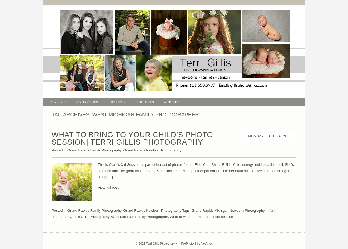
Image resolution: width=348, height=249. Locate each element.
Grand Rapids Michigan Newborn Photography (228, 210)
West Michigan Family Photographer (139, 217)
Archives (145, 102)
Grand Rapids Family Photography (94, 150)
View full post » (110, 187)
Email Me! (57, 102)
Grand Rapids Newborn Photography (152, 150)
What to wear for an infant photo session (201, 217)
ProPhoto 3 (188, 243)
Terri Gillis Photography (91, 217)
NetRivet (206, 243)
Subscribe (117, 102)
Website (171, 102)
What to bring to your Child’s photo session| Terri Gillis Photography (132, 138)
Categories (87, 102)
